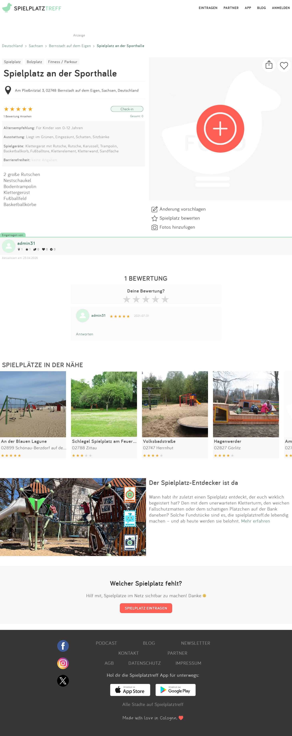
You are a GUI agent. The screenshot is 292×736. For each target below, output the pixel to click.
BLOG (261, 8)
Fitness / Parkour (62, 61)
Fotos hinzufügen (177, 227)
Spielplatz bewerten (180, 218)
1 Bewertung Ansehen (18, 116)
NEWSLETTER (195, 643)
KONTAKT (128, 653)
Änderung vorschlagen (183, 209)
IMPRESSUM (188, 663)
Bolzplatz (34, 61)
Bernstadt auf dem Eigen (70, 45)
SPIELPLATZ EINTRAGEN (146, 608)
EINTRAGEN (208, 8)
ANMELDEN (281, 8)
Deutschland (12, 45)
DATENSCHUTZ (144, 663)
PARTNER (231, 8)
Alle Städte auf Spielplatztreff (153, 704)
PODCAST (106, 643)
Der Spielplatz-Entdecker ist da (193, 482)
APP (248, 8)
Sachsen (36, 45)
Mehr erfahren (255, 521)
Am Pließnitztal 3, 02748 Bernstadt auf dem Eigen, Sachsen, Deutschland (77, 90)
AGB (109, 663)
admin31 (26, 243)
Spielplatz (12, 61)
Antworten (84, 334)
